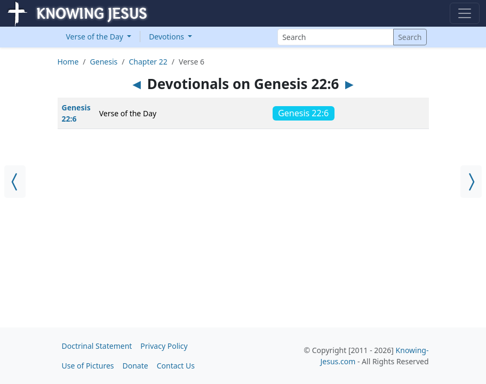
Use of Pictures (88, 366)
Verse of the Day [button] (95, 36)
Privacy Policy (163, 346)
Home (68, 62)
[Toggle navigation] (465, 13)
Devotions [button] (167, 36)
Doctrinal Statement (97, 346)
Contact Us (176, 366)
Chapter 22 (148, 62)
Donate (135, 366)
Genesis (104, 62)
